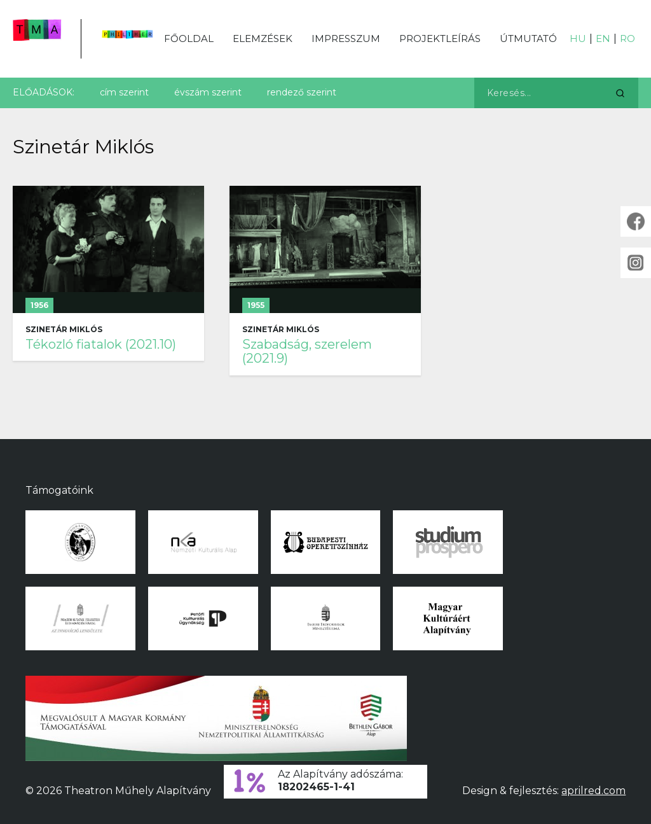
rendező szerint (301, 92)
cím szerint (124, 92)
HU (578, 38)
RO (627, 38)
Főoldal (189, 38)
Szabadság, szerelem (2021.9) (307, 351)
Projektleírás (440, 38)
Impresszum (346, 38)
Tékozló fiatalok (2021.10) (100, 344)
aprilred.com (593, 791)
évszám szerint (208, 92)
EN (603, 38)
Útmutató (528, 38)
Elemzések (262, 38)
